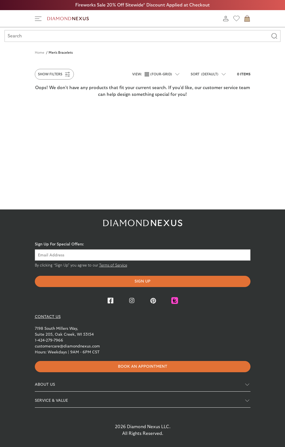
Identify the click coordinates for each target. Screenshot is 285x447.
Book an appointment (142, 367)
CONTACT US (48, 317)
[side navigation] (38, 18)
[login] (225, 18)
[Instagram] (132, 300)
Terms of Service (113, 265)
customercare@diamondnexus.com (67, 346)
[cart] (247, 18)
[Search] (274, 36)
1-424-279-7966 (49, 340)
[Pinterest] (153, 300)
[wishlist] (236, 18)
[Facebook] (110, 300)
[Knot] (174, 300)
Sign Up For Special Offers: (59, 244)
